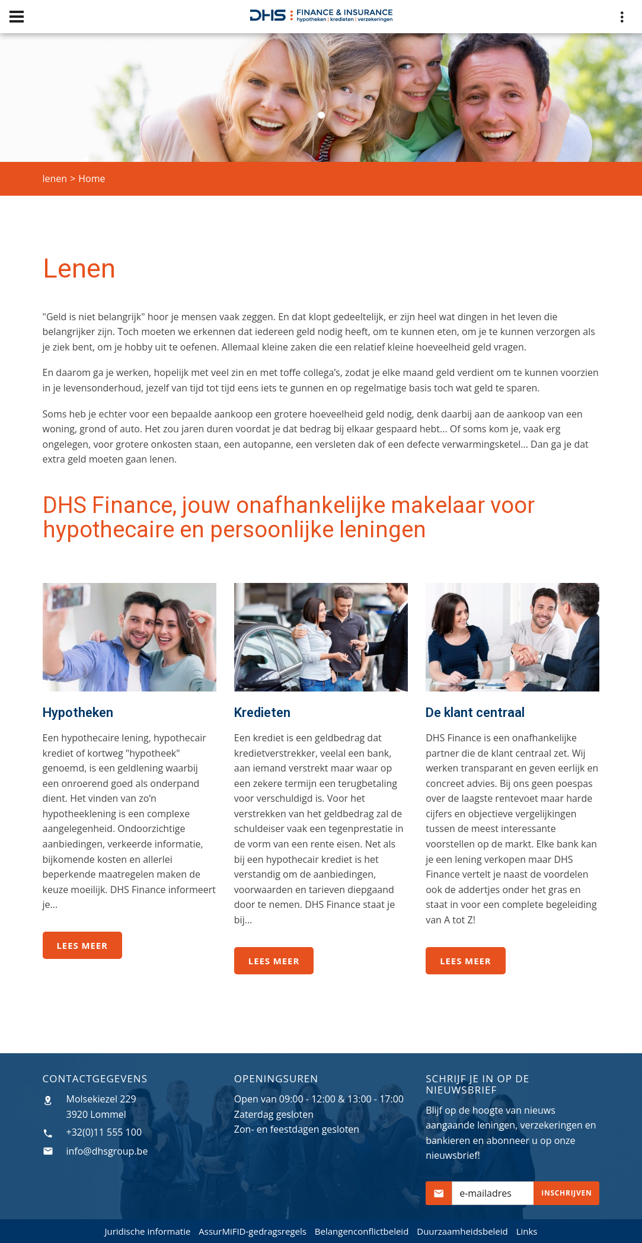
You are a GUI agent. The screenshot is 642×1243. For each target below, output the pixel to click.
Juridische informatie (147, 1231)
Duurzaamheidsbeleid (462, 1231)
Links (527, 1231)
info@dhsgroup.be (107, 1151)
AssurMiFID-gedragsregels (252, 1231)
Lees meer (82, 945)
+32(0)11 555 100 (104, 1132)
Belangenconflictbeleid (362, 1231)
